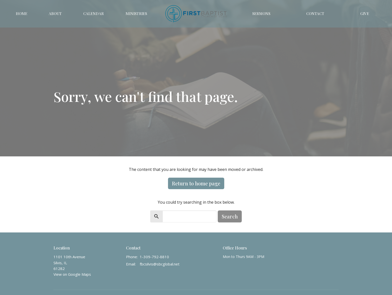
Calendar (93, 13)
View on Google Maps (72, 274)
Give (364, 13)
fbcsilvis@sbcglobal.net (160, 263)
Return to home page (196, 183)
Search (230, 216)
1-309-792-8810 (154, 256)
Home (21, 13)
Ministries (136, 13)
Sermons (261, 13)
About (55, 13)
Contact (315, 13)
